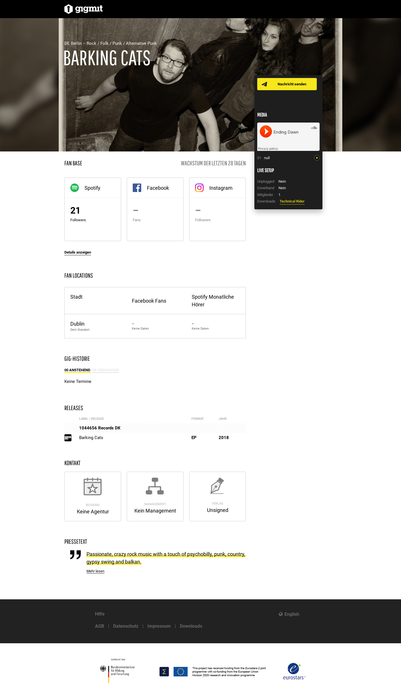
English (291, 614)
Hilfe (100, 614)
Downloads (191, 626)
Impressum (159, 626)
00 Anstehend (77, 370)
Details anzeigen (77, 252)
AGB (99, 626)
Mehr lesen (95, 571)
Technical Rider (292, 201)
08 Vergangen (105, 370)
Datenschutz (125, 626)
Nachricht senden (292, 84)
